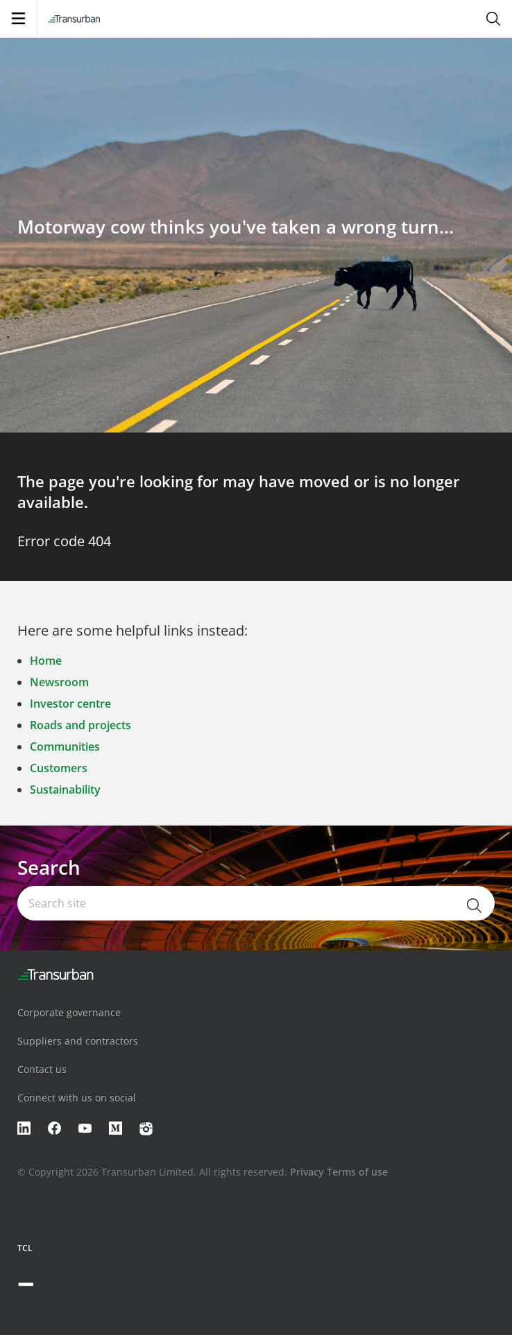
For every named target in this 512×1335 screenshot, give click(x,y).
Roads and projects (80, 725)
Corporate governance (69, 1012)
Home (46, 660)
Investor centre (70, 703)
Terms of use (357, 1171)
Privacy (307, 1171)
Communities (65, 746)
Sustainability (65, 789)
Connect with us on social (76, 1097)
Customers (58, 768)
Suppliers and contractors (77, 1040)
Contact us (42, 1069)
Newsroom (59, 682)
